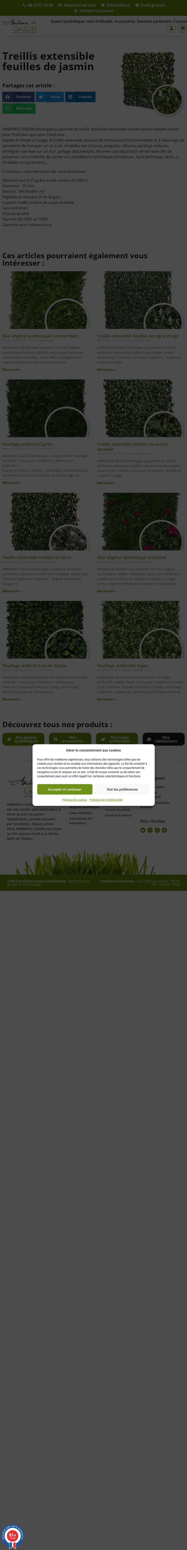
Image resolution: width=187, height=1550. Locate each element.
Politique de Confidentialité (106, 800)
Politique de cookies (74, 800)
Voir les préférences (122, 789)
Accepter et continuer (64, 789)
